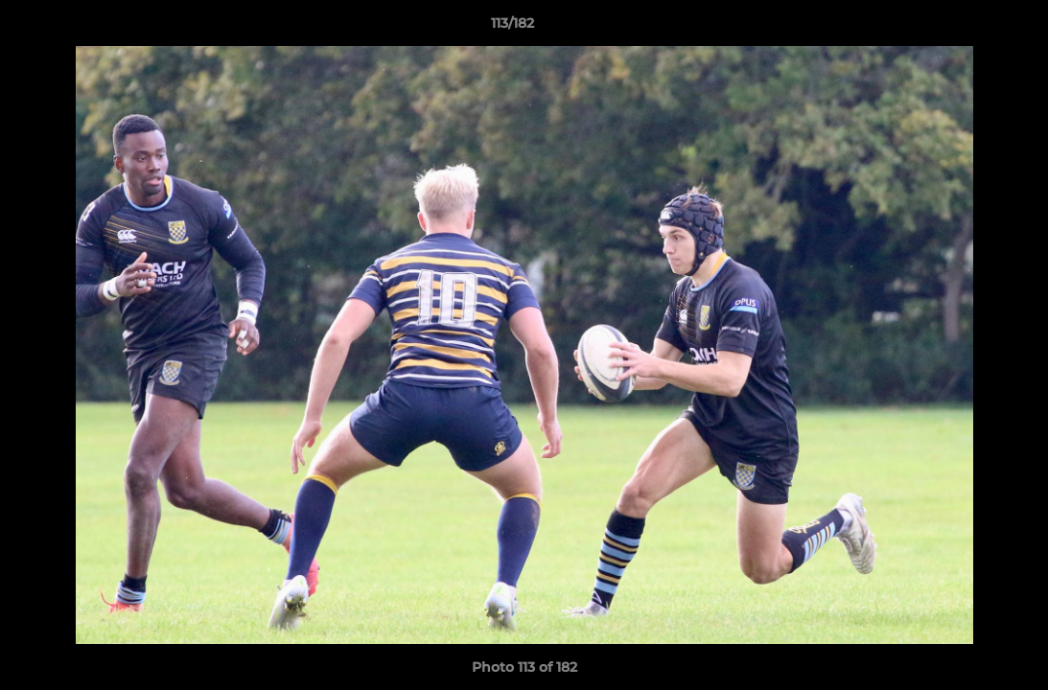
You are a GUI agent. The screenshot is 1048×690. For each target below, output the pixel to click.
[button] (967, 27)
